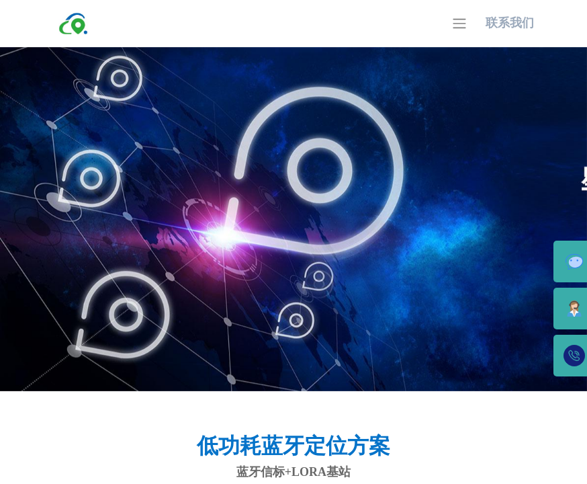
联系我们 (510, 23)
